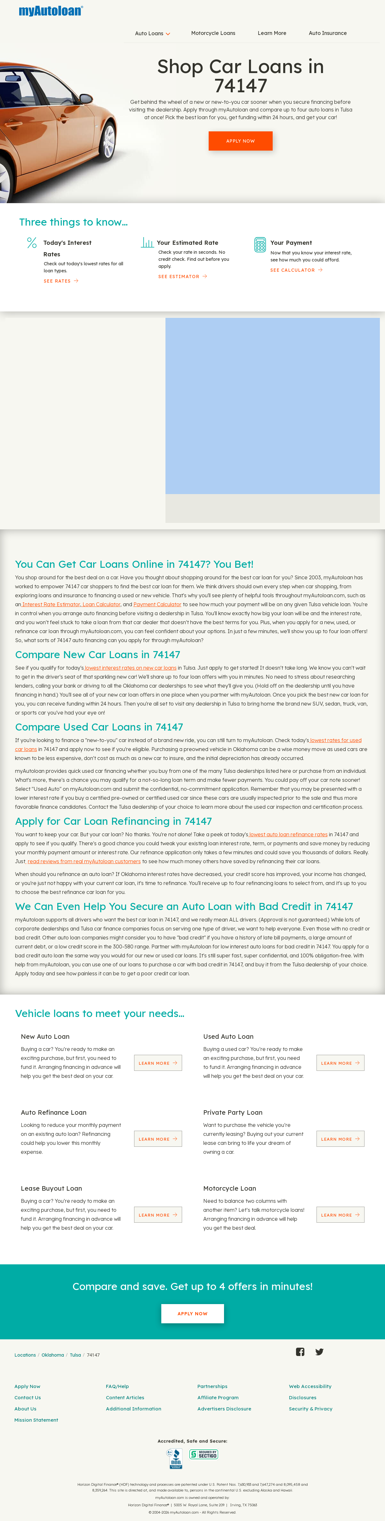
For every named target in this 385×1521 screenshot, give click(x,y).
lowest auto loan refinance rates (288, 834)
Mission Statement (36, 1420)
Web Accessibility (310, 1386)
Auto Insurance (328, 33)
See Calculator (292, 270)
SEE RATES (57, 281)
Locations (25, 1355)
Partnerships (212, 1386)
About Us (25, 1409)
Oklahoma (53, 1355)
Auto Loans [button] (149, 33)
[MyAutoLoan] (51, 11)
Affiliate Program (218, 1397)
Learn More (272, 33)
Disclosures (303, 1397)
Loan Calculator (100, 604)
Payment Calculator (157, 604)
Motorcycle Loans (213, 33)
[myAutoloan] (192, 1454)
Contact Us (27, 1397)
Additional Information (133, 1409)
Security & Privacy (311, 1409)
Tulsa (75, 1355)
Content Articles (125, 1397)
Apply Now (240, 141)
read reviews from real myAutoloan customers (84, 861)
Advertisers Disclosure (224, 1409)
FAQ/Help (117, 1386)
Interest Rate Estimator (50, 604)
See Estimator (178, 276)
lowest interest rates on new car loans (130, 668)
